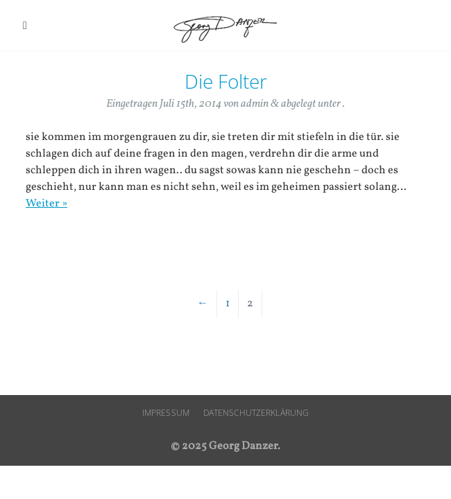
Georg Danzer (225, 29)
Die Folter (226, 81)
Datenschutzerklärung (256, 413)
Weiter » (46, 203)
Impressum (165, 413)
